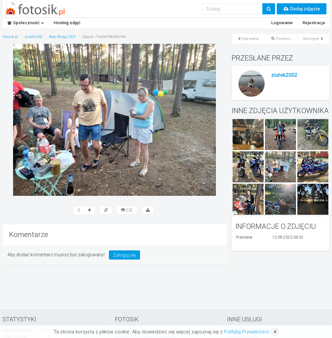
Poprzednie (248, 39)
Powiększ (281, 39)
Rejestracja (314, 22)
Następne (313, 39)
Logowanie (282, 22)
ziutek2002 (284, 75)
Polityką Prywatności (246, 332)
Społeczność (26, 22)
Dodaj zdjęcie (301, 8)
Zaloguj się (124, 255)
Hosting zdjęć (67, 22)
